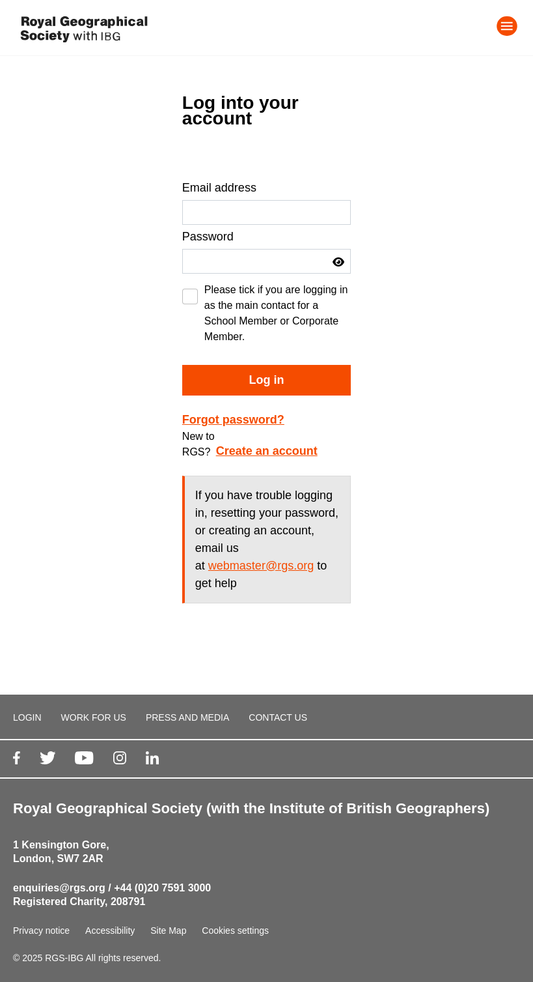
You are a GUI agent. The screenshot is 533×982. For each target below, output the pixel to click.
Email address (219, 187)
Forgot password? (233, 419)
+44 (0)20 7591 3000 (162, 887)
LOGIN (27, 717)
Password (208, 236)
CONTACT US (278, 717)
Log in (266, 379)
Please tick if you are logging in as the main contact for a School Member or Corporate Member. (276, 313)
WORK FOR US (93, 717)
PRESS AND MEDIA (187, 717)
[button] (338, 262)
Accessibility (110, 930)
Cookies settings (235, 930)
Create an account (267, 450)
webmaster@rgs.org (261, 565)
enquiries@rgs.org (59, 887)
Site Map (168, 930)
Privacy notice (41, 930)
